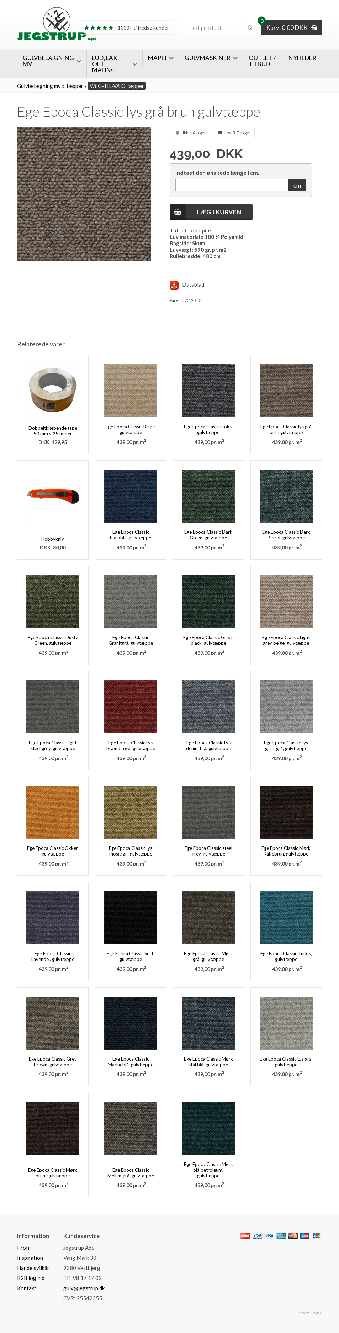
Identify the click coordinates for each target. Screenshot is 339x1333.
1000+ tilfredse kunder (126, 28)
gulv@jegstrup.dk (84, 1288)
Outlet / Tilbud (262, 61)
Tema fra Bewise (309, 1313)
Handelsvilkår (33, 1268)
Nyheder (302, 58)
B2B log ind (30, 1278)
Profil (24, 1247)
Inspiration (30, 1257)
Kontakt (26, 1288)
